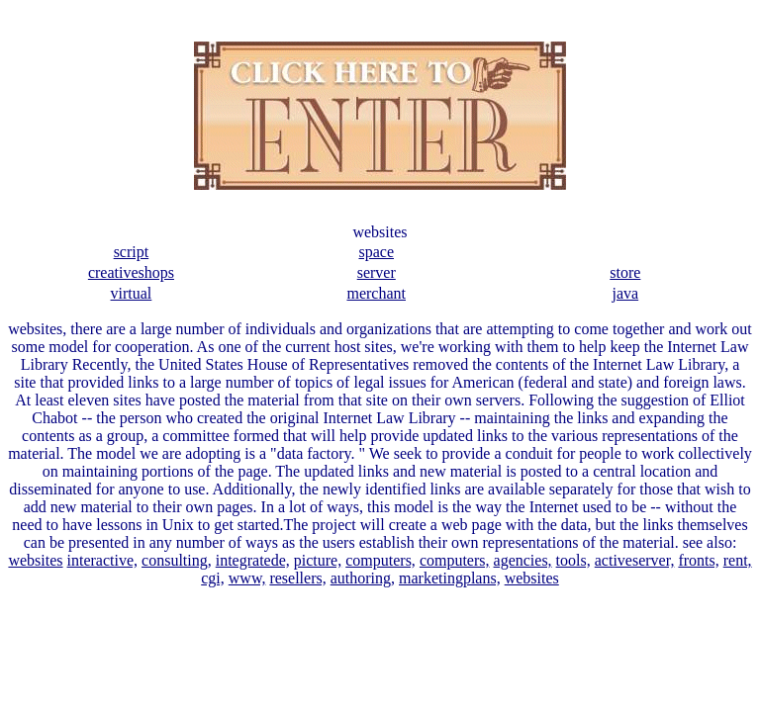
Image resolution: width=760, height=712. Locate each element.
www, (247, 578)
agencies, (523, 560)
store (625, 272)
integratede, (253, 560)
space (376, 251)
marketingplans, (450, 578)
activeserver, (635, 560)
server (376, 272)
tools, (573, 560)
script (131, 251)
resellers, (297, 578)
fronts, (698, 560)
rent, (737, 560)
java (626, 293)
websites (35, 560)
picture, (317, 560)
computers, (380, 560)
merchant (376, 293)
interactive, (103, 560)
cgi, (213, 578)
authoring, (363, 578)
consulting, (177, 560)
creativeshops (131, 272)
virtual (131, 293)
